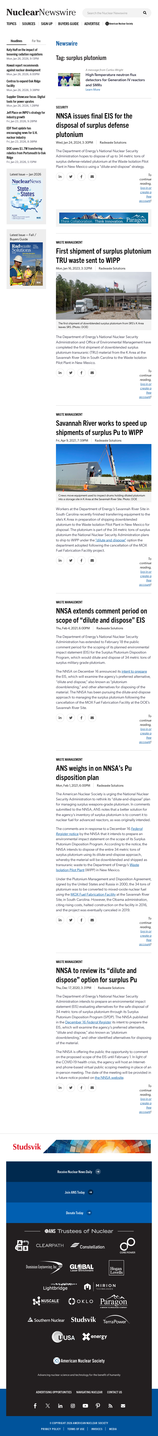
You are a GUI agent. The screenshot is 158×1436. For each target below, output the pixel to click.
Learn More (93, 89)
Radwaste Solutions (113, 142)
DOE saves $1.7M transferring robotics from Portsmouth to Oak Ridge (26, 153)
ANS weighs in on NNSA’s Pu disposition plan (94, 772)
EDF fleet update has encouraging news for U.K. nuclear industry (22, 132)
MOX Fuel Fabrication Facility (93, 894)
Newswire (67, 43)
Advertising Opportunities (54, 1392)
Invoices (96, 1429)
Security (62, 107)
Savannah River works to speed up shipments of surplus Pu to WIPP (101, 427)
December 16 (88, 1021)
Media (113, 1429)
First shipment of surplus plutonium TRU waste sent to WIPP (103, 255)
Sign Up (46, 23)
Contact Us (114, 1392)
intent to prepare (134, 671)
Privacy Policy (51, 1429)
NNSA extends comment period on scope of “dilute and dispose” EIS (101, 615)
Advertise (92, 23)
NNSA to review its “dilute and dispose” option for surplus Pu (96, 974)
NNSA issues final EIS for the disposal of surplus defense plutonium (94, 124)
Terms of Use (76, 1429)
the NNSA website (109, 1077)
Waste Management (69, 242)
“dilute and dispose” (110, 539)
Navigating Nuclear (89, 1392)
